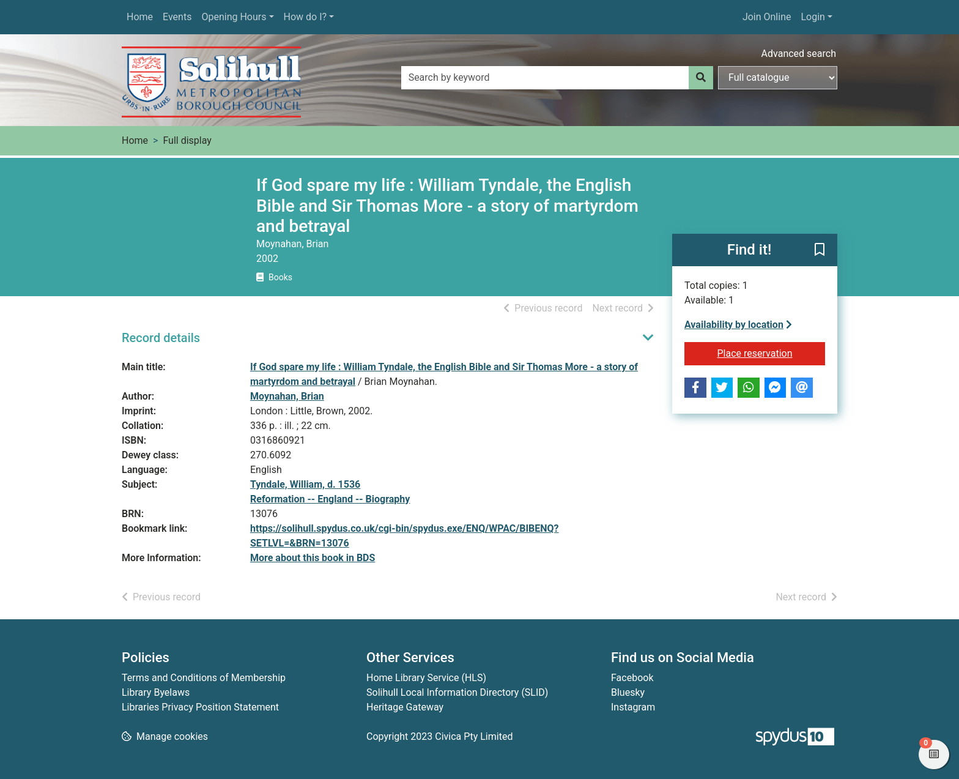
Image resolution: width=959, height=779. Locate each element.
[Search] (701, 77)
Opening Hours (233, 17)
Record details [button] (161, 337)
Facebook (632, 678)
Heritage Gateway (404, 707)
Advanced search (798, 53)
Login (812, 17)
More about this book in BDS (312, 558)
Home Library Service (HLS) (426, 678)
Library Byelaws (156, 692)
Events (177, 17)
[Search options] (777, 77)
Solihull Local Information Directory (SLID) (457, 692)
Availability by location (738, 324)
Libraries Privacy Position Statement (200, 707)
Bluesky (628, 692)
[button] (819, 250)
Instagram (633, 707)
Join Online (766, 17)
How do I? (305, 17)
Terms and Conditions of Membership (204, 678)
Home (140, 17)
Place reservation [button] (771, 352)
